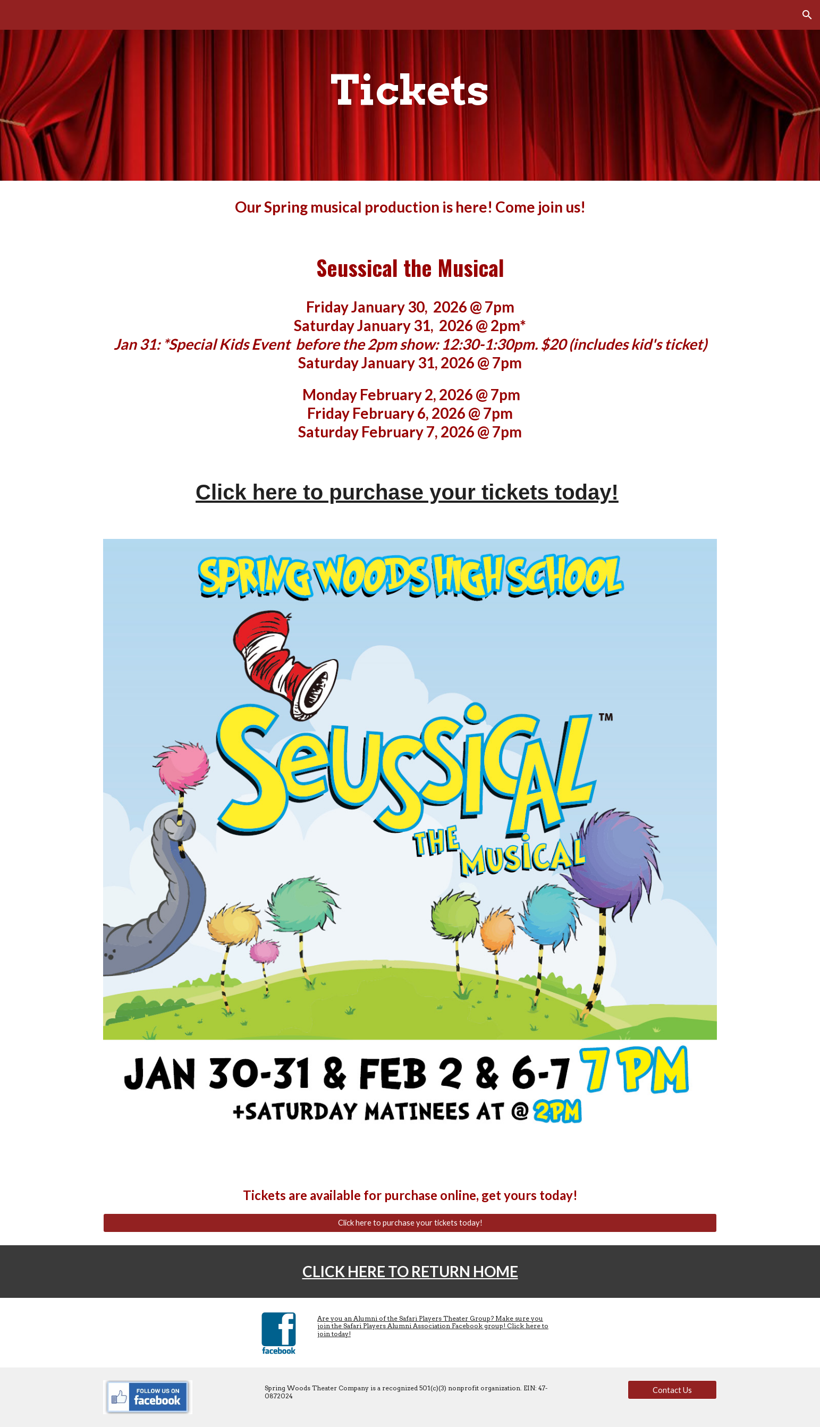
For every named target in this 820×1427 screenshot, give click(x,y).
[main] (410, 90)
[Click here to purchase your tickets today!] (410, 1223)
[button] (807, 15)
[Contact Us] (672, 1390)
